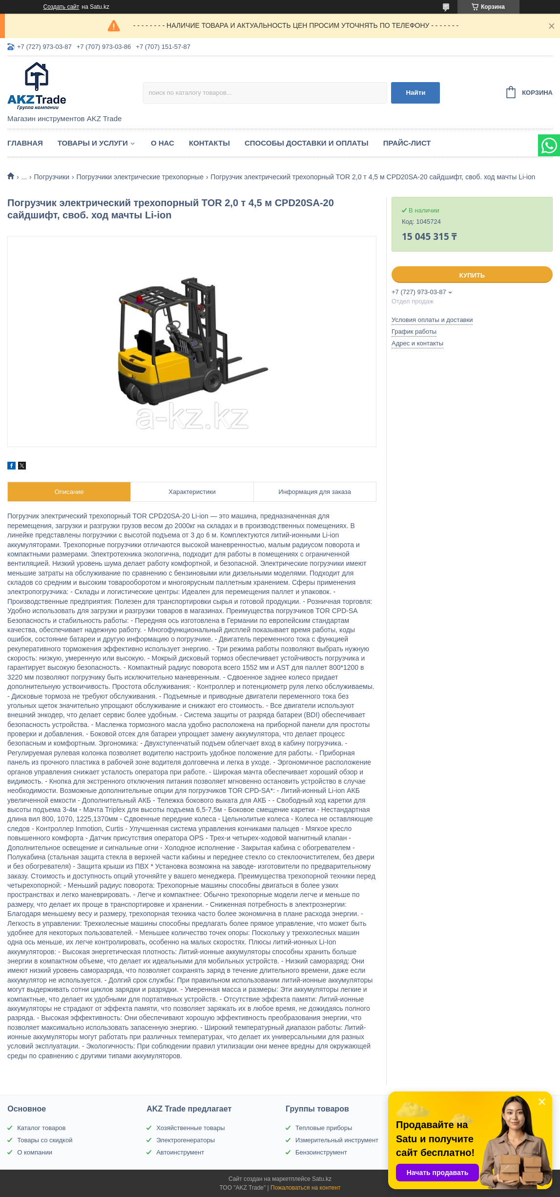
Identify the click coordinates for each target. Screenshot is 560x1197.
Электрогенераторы (185, 1140)
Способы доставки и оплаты (307, 143)
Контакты (209, 143)
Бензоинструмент (321, 1152)
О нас (162, 143)
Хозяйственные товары (190, 1128)
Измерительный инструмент (336, 1140)
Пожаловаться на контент (305, 1187)
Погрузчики (52, 177)
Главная (25, 143)
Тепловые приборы (323, 1128)
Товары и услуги (93, 143)
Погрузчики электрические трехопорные (140, 177)
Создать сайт (61, 6)
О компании (34, 1152)
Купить (472, 275)
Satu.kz (322, 1179)
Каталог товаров (41, 1128)
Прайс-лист (407, 143)
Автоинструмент (180, 1152)
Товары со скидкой (44, 1140)
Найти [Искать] (415, 92)
